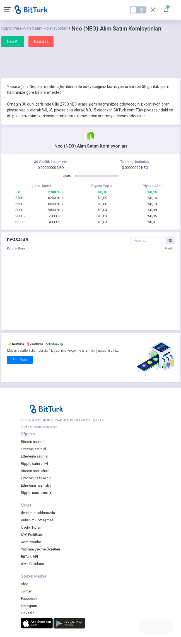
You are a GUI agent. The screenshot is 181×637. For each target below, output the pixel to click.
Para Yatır (20, 360)
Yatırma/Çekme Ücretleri (40, 549)
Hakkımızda (45, 513)
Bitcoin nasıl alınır (35, 471)
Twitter (26, 591)
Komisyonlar (31, 542)
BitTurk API (29, 556)
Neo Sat (41, 41)
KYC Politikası (32, 535)
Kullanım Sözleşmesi (37, 520)
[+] (46, 463)
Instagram (29, 606)
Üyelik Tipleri (31, 527)
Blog (24, 584)
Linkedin (28, 613)
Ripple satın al (32, 463)
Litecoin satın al (33, 449)
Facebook (29, 598)
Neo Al (12, 41)
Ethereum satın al (34, 456)
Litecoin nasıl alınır (35, 478)
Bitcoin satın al (32, 442)
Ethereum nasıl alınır (37, 485)
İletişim (27, 513)
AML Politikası (32, 564)
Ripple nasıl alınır (34, 493)
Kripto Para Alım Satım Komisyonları (34, 28)
